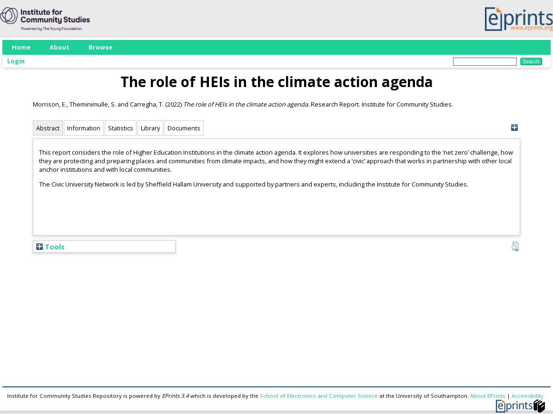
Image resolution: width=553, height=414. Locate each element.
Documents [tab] (184, 128)
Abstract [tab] (47, 128)
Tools (50, 246)
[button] (515, 246)
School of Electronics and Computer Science (319, 395)
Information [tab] (83, 128)
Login (16, 61)
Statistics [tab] (120, 128)
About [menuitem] (59, 47)
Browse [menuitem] (100, 47)
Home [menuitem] (21, 47)
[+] (514, 127)
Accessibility (527, 395)
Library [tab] (150, 128)
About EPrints (487, 395)
